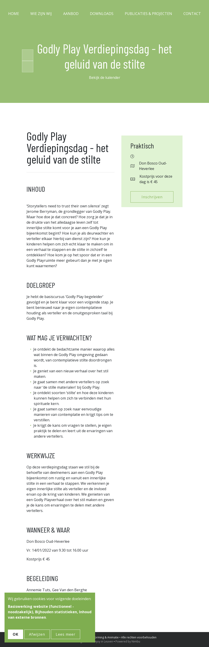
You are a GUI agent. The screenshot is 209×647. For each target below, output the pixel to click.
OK (15, 634)
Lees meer (65, 634)
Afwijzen (37, 634)
